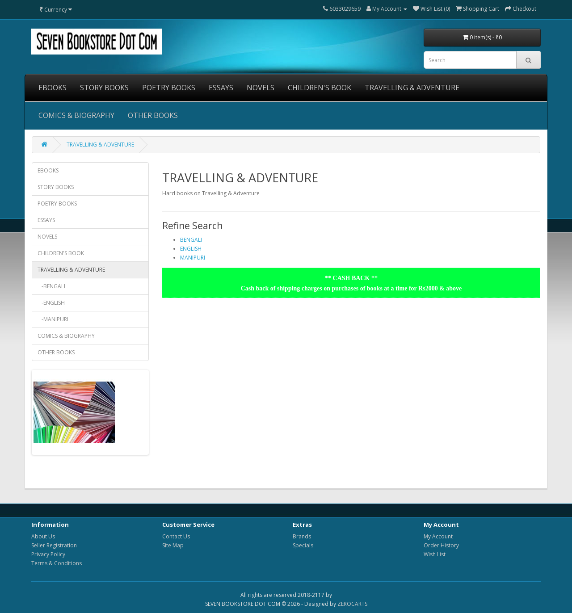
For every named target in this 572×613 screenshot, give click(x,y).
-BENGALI (51, 286)
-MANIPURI (53, 319)
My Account (438, 536)
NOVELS (260, 87)
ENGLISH (191, 248)
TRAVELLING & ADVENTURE (412, 87)
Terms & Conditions (56, 563)
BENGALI (191, 240)
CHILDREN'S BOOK (319, 87)
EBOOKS (52, 87)
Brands (302, 536)
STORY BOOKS (104, 87)
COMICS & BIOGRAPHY (76, 115)
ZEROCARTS (352, 604)
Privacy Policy (48, 554)
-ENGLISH (51, 302)
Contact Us (176, 536)
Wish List (435, 554)
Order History (441, 545)
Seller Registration (54, 545)
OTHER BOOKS (153, 115)
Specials (303, 545)
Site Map (173, 545)
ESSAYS (221, 87)
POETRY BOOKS (168, 87)
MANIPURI (192, 257)
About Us (43, 536)
